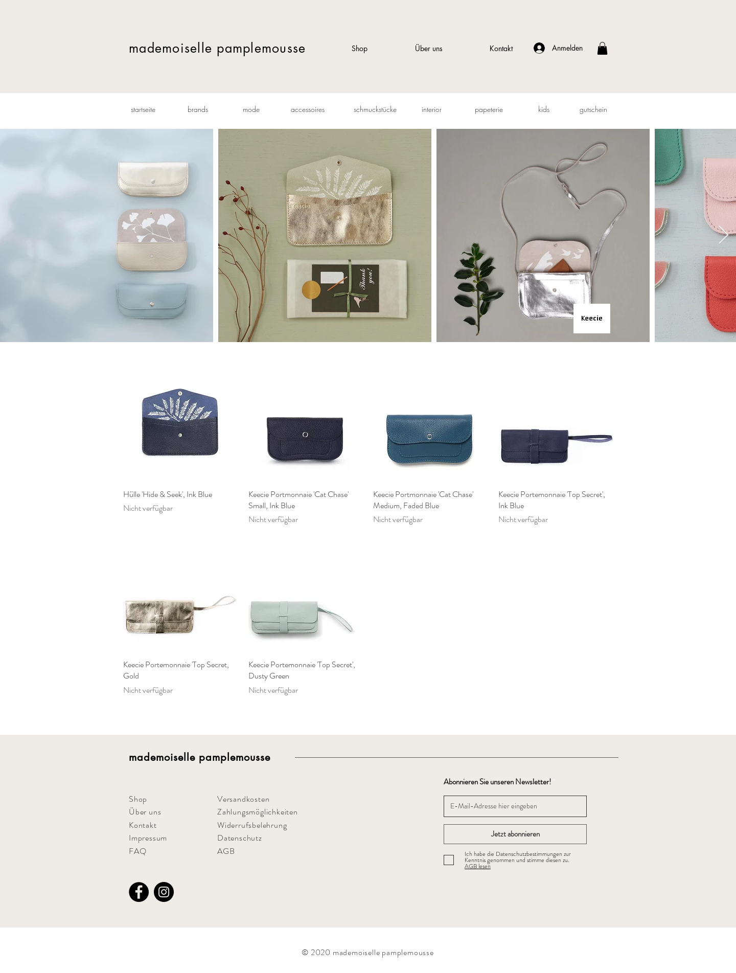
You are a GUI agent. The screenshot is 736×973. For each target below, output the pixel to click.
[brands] (198, 109)
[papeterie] (489, 109)
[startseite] (143, 109)
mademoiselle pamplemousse (217, 48)
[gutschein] (593, 109)
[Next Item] (723, 235)
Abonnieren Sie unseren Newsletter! (497, 782)
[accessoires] (308, 109)
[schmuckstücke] (375, 109)
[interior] (431, 109)
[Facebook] (139, 892)
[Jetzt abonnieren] (515, 834)
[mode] (251, 109)
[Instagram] (164, 892)
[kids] (544, 109)
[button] (602, 48)
